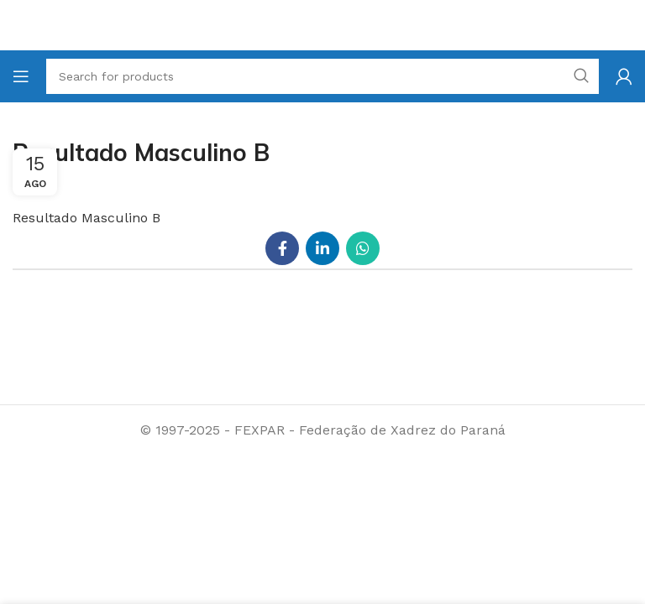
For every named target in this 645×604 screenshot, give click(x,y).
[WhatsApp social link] (363, 248)
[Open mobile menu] (21, 76)
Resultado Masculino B (86, 218)
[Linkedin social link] (322, 248)
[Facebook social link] (282, 248)
